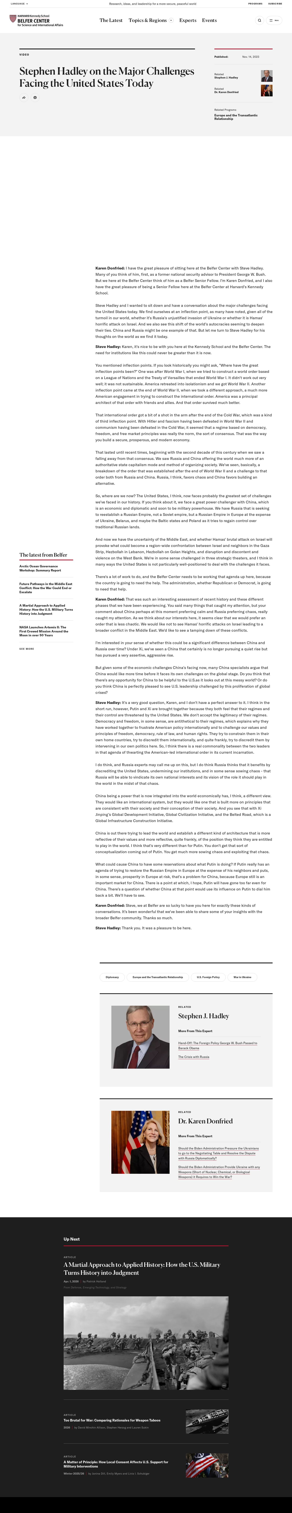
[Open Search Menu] (254, 20)
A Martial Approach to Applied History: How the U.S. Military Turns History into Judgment (46, 609)
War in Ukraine (242, 977)
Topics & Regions (148, 20)
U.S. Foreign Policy (208, 977)
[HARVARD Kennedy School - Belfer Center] (36, 20)
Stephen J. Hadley (226, 77)
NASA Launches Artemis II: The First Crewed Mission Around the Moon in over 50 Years (43, 631)
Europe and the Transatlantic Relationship (236, 117)
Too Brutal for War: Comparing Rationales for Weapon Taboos (113, 1422)
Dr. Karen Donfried (226, 92)
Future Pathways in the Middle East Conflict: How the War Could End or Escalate (45, 588)
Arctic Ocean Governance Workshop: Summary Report (40, 568)
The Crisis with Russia (193, 1057)
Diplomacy (112, 977)
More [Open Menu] (274, 20)
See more (26, 648)
